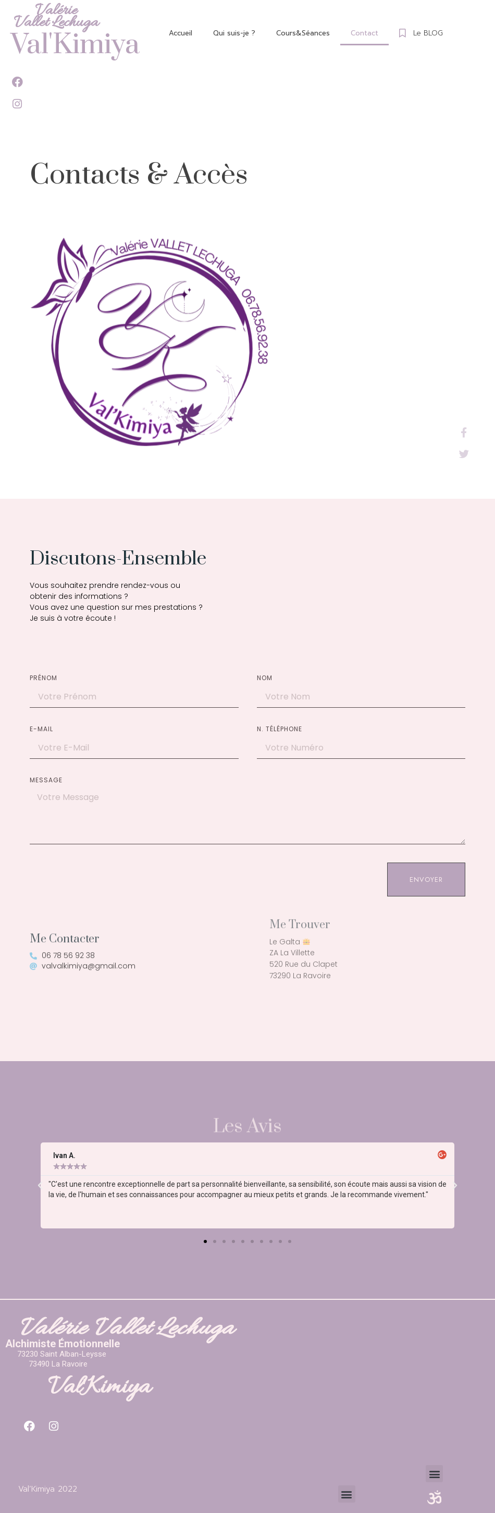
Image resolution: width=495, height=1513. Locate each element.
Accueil (180, 33)
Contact (364, 33)
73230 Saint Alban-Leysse (61, 1354)
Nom (265, 678)
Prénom (43, 678)
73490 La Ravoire (58, 1364)
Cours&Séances (303, 33)
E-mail (41, 729)
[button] (205, 1241)
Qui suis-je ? (234, 33)
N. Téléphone (279, 729)
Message (46, 780)
